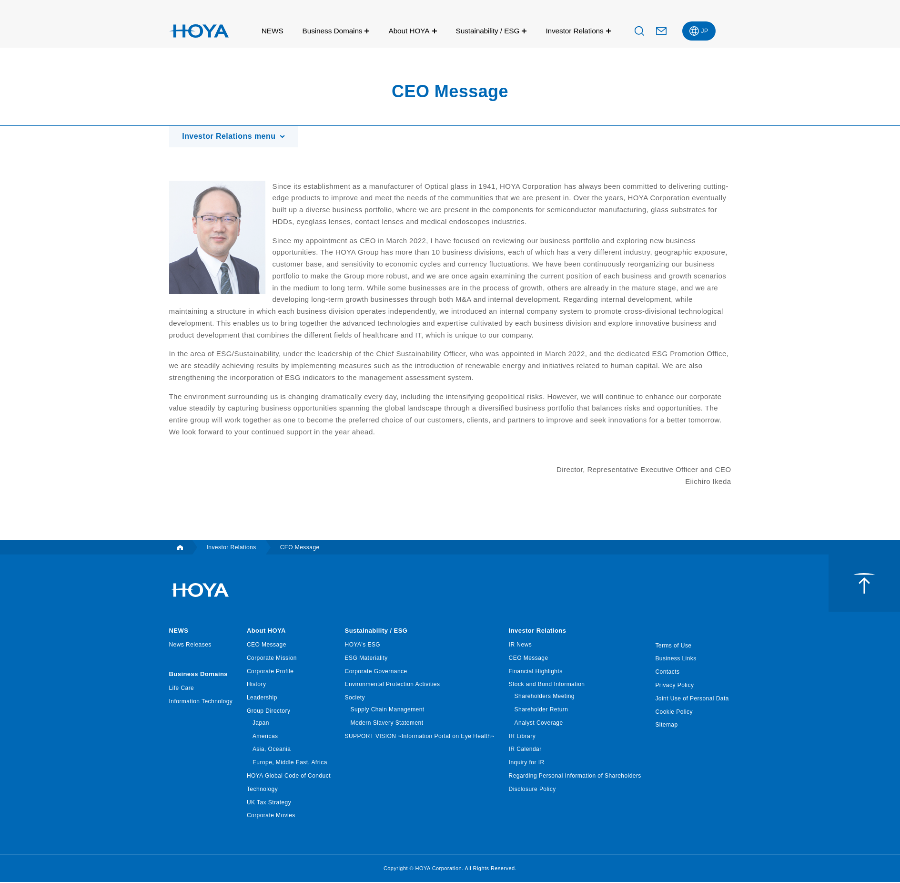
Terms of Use (673, 646)
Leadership (262, 698)
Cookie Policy (674, 712)
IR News (520, 645)
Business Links (675, 659)
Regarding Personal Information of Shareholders (575, 776)
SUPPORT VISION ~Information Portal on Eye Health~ (420, 736)
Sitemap (666, 725)
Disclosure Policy (532, 789)
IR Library (522, 736)
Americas (265, 736)
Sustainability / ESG (488, 31)
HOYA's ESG (363, 645)
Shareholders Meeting (545, 697)
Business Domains (333, 31)
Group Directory (268, 711)
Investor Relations (574, 31)
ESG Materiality (366, 658)
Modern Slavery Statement (387, 723)
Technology (262, 789)
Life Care (181, 689)
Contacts (667, 672)
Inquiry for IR (527, 763)
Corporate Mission (272, 658)
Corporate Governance (376, 671)
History (256, 685)
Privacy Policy (674, 685)
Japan (261, 723)
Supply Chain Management (388, 710)
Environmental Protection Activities (392, 685)
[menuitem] (699, 31)
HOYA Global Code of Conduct (289, 776)
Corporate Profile (270, 671)
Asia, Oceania (272, 750)
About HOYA (408, 31)
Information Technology (201, 702)
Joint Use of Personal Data (691, 699)
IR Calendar (525, 750)
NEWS (272, 31)
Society (355, 698)
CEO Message (266, 645)
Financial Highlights (536, 671)
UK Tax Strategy (269, 803)
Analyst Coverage (539, 723)
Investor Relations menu (230, 137)
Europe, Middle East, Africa (290, 763)
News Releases (190, 645)
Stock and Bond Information (547, 685)
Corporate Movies (271, 816)
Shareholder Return (541, 710)
